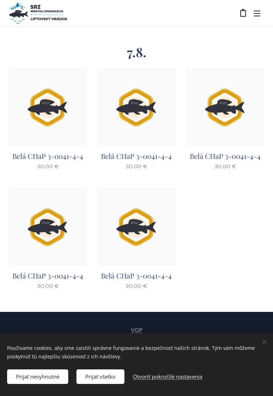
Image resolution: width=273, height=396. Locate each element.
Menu (257, 13)
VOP (136, 330)
